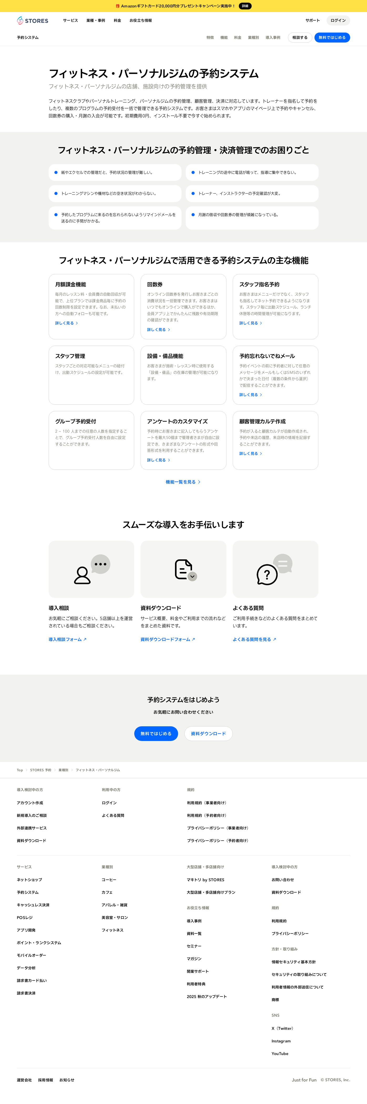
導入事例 (273, 37)
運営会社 (24, 1079)
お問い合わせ (283, 879)
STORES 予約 (40, 770)
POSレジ (25, 917)
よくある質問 (113, 815)
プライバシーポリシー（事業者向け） (219, 828)
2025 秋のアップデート (207, 996)
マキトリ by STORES (206, 879)
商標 (275, 999)
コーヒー (109, 879)
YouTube (280, 1053)
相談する (300, 37)
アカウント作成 (30, 802)
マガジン (194, 958)
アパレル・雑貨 (114, 904)
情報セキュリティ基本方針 (294, 961)
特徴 (210, 37)
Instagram (281, 1040)
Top (20, 770)
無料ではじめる (332, 37)
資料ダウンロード (208, 734)
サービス (70, 20)
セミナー (194, 946)
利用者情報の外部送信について (298, 987)
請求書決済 (26, 993)
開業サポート (198, 971)
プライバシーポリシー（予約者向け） (219, 840)
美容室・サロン (115, 917)
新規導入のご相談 (32, 815)
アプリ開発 (26, 930)
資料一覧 (194, 933)
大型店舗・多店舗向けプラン (211, 892)
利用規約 (279, 920)
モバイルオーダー (31, 955)
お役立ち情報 (141, 20)
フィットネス (112, 930)
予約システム (28, 37)
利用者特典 (196, 983)
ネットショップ (29, 879)
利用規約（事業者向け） (207, 802)
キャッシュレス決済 (33, 904)
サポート (313, 20)
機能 (224, 37)
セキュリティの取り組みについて (299, 974)
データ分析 (26, 967)
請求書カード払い (32, 980)
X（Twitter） (284, 1028)
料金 (117, 20)
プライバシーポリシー (290, 933)
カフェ (107, 892)
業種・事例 (95, 20)
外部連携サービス (32, 828)
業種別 (253, 37)
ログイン (338, 20)
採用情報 (45, 1079)
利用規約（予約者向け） (207, 815)
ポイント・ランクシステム (39, 942)
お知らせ (66, 1079)
